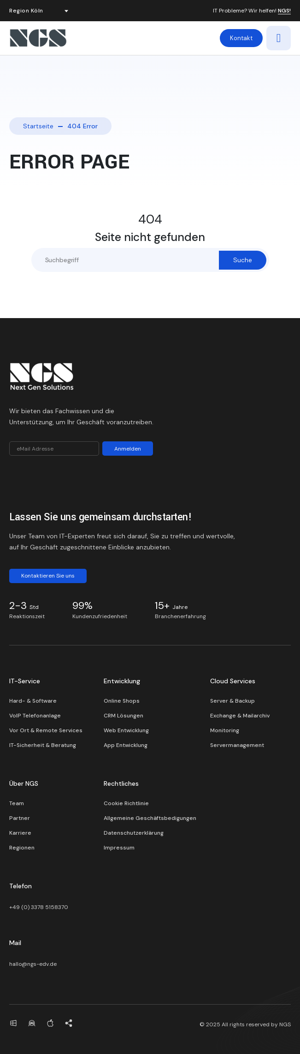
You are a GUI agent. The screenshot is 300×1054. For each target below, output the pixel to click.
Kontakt (241, 38)
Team (16, 803)
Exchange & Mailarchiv (240, 715)
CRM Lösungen (123, 715)
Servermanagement (237, 745)
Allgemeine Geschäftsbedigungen (150, 818)
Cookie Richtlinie (126, 803)
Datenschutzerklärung (134, 833)
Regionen (22, 847)
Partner (19, 818)
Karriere (20, 833)
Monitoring (224, 730)
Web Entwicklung (126, 730)
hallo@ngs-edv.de (33, 964)
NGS (285, 1024)
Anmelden (127, 448)
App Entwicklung (125, 745)
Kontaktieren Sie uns (48, 575)
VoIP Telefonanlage (35, 715)
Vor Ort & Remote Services (45, 730)
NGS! (284, 11)
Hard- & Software (33, 701)
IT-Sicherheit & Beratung (42, 745)
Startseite (38, 126)
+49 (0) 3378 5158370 (38, 907)
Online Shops (122, 701)
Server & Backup (232, 701)
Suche (242, 260)
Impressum (119, 847)
